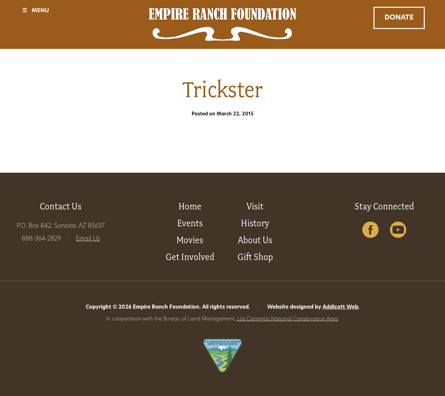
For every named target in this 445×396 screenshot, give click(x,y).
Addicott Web (340, 307)
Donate (399, 18)
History (255, 223)
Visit (255, 206)
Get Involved (190, 256)
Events (190, 223)
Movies (189, 240)
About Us (255, 240)
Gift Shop (255, 256)
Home (189, 206)
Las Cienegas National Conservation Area (287, 319)
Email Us (88, 239)
